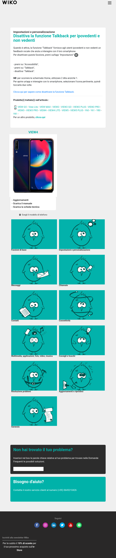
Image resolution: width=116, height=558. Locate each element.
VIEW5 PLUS (76, 110)
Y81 (15, 113)
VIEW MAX (45, 107)
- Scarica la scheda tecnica (25, 207)
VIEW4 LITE (54, 110)
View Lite (33, 107)
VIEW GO (22, 107)
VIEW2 (55, 107)
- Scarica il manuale (22, 203)
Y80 (98, 110)
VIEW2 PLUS (79, 107)
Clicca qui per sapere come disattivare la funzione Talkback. (43, 92)
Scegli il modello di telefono (33, 215)
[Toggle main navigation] (110, 3)
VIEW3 (21, 110)
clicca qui (40, 117)
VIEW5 (65, 110)
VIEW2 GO (66, 107)
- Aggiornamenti (20, 200)
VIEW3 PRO (32, 110)
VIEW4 (43, 110)
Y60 (87, 110)
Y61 (93, 110)
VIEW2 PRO (94, 107)
